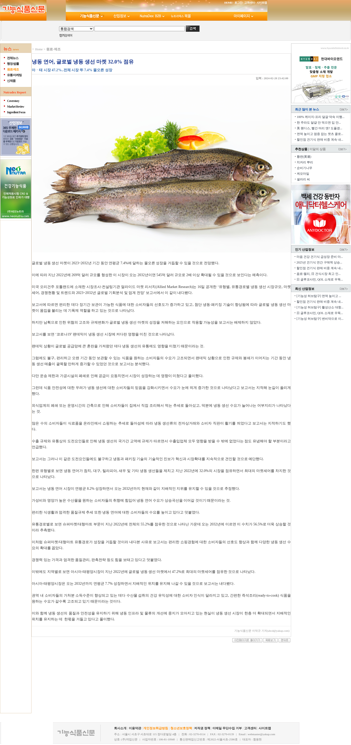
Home (39, 49)
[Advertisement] (63, 681)
